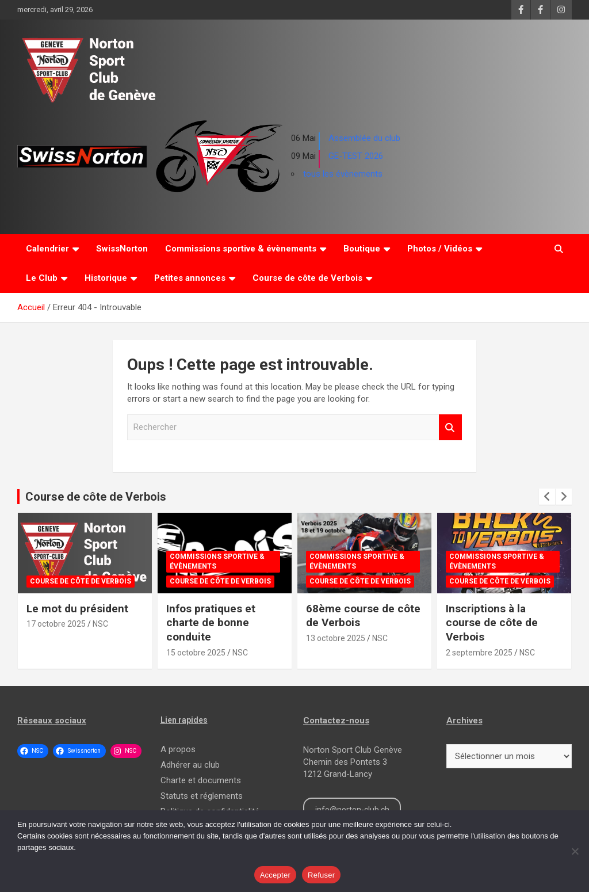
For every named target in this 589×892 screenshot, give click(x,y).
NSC (100, 623)
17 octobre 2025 (56, 623)
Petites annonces (189, 278)
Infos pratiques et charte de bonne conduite (210, 622)
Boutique (361, 248)
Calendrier (47, 248)
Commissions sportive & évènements (240, 248)
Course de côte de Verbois (307, 278)
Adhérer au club (190, 765)
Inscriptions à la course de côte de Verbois (492, 622)
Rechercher (450, 427)
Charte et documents (200, 780)
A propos (178, 749)
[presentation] (547, 497)
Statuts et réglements (201, 796)
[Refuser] (574, 851)
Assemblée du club (364, 138)
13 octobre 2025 (335, 638)
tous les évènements (343, 174)
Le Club (42, 278)
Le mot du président (77, 608)
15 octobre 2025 (195, 652)
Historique (106, 278)
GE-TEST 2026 (355, 156)
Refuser (321, 875)
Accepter (275, 875)
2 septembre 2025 (479, 652)
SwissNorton (122, 248)
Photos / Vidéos (439, 248)
